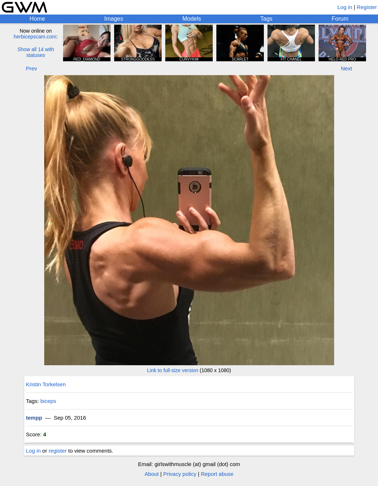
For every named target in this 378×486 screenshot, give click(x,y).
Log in (344, 7)
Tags (266, 19)
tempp (34, 418)
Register (367, 7)
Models (191, 19)
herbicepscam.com (35, 37)
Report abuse (217, 474)
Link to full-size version (173, 370)
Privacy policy (179, 474)
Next (346, 68)
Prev (31, 68)
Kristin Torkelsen (46, 384)
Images (113, 19)
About (152, 474)
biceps (48, 401)
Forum (340, 19)
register (58, 451)
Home (37, 19)
